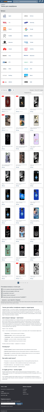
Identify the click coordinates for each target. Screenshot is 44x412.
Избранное (24, 392)
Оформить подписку (19, 404)
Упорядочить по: (27, 92)
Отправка (24, 390)
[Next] (27, 283)
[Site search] (24, 2)
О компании (25, 389)
